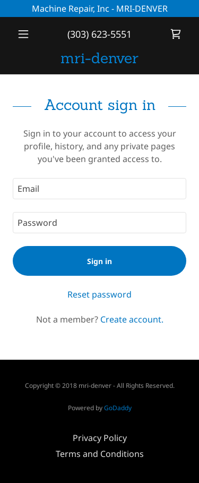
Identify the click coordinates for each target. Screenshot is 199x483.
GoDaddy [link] (118, 407)
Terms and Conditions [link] (100, 454)
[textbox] (99, 188)
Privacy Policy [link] (100, 438)
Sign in (99, 261)
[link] (175, 34)
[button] (26, 34)
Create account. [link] (131, 319)
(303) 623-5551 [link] (99, 34)
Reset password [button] (99, 294)
